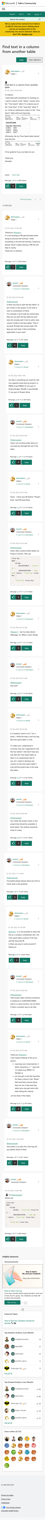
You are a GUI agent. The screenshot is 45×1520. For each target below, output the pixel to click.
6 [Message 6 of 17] (15, 956)
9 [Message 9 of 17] (13, 340)
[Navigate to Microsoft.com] (8, 3)
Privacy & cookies (7, 1498)
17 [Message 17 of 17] (18, 593)
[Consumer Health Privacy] (22, 1513)
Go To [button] (37, 14)
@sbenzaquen (12, 301)
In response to (21, 289)
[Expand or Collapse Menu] (3, 9)
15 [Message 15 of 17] (18, 779)
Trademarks (5, 1505)
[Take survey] (12, 1305)
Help (29, 14)
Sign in (21, 14)
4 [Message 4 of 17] (13, 1158)
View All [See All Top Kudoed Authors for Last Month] (8, 1425)
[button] (21, 59)
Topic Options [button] (34, 60)
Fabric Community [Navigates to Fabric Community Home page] (27, 3)
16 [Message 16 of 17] (18, 839)
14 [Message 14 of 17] (18, 695)
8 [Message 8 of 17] (17, 1105)
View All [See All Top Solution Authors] (8, 1376)
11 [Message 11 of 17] (18, 457)
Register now (27, 34)
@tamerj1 (17, 232)
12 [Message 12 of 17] (18, 507)
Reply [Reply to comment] (21, 267)
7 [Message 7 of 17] (17, 1016)
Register (12, 14)
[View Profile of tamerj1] (15, 283)
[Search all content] (25, 19)
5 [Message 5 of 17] (13, 893)
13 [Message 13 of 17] (18, 644)
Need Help (16, 175)
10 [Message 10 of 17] (16, 400)
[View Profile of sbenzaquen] (15, 71)
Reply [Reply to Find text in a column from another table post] (21, 186)
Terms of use (5, 1501)
